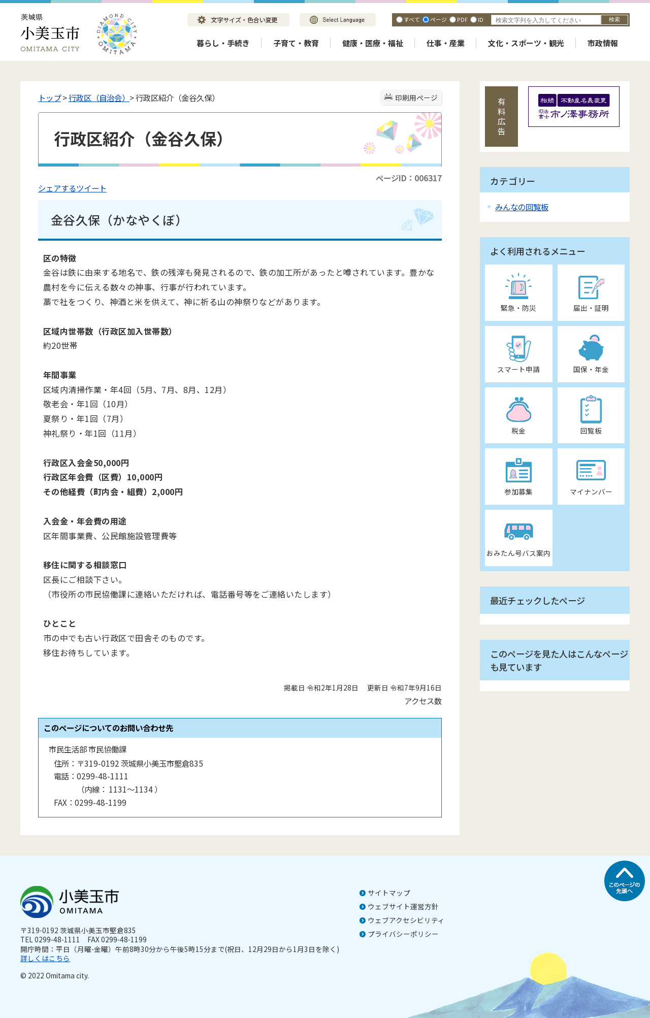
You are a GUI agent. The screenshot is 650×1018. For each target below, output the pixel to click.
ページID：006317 (409, 177)
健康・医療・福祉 (372, 43)
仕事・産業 (446, 43)
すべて (412, 19)
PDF (462, 19)
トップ (49, 97)
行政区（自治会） (99, 97)
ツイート (91, 187)
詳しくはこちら (45, 958)
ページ (438, 19)
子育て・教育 (296, 43)
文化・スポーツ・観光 (526, 43)
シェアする (57, 187)
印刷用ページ (416, 97)
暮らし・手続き (223, 43)
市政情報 (603, 43)
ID (480, 19)
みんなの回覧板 (521, 206)
